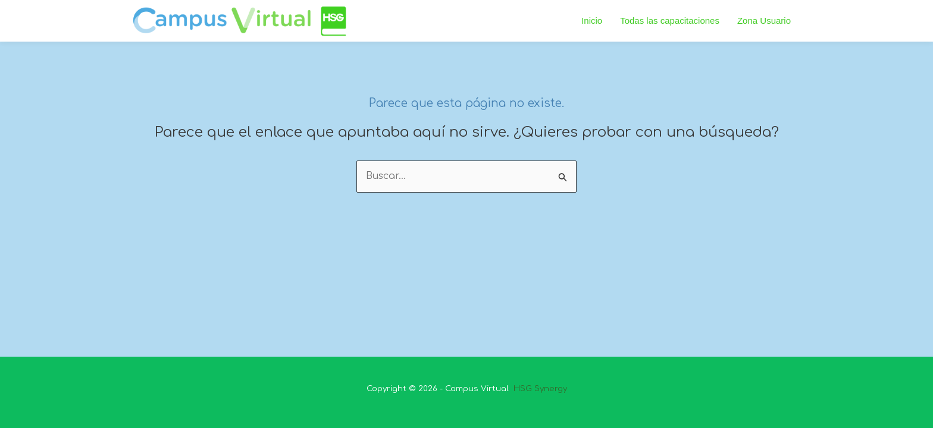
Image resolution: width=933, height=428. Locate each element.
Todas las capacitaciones (669, 20)
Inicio (591, 20)
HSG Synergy (539, 388)
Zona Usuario (764, 20)
